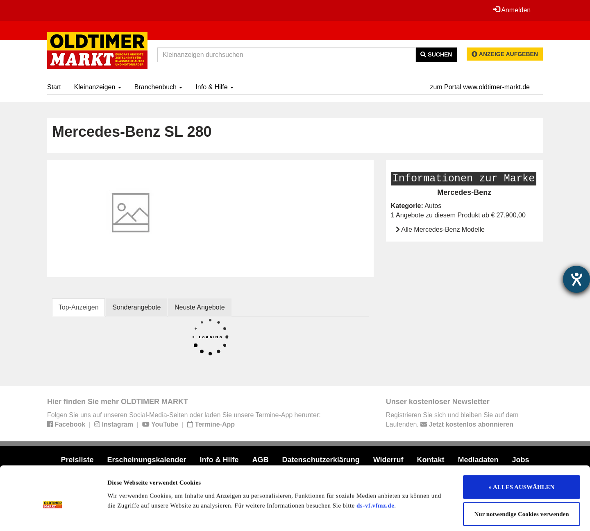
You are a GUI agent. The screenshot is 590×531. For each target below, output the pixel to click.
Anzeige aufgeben (505, 54)
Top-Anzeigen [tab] (79, 307)
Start (54, 87)
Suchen (436, 54)
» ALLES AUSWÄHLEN (522, 450)
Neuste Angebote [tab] (200, 307)
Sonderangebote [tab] (137, 307)
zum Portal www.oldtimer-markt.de (480, 87)
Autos (432, 205)
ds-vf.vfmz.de (375, 468)
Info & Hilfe (214, 87)
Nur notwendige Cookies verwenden (521, 477)
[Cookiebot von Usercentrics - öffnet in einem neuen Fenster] (53, 515)
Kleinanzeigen (97, 87)
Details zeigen (423, 515)
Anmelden (512, 10)
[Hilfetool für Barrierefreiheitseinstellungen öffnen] (576, 279)
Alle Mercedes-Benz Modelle (443, 229)
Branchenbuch (158, 87)
